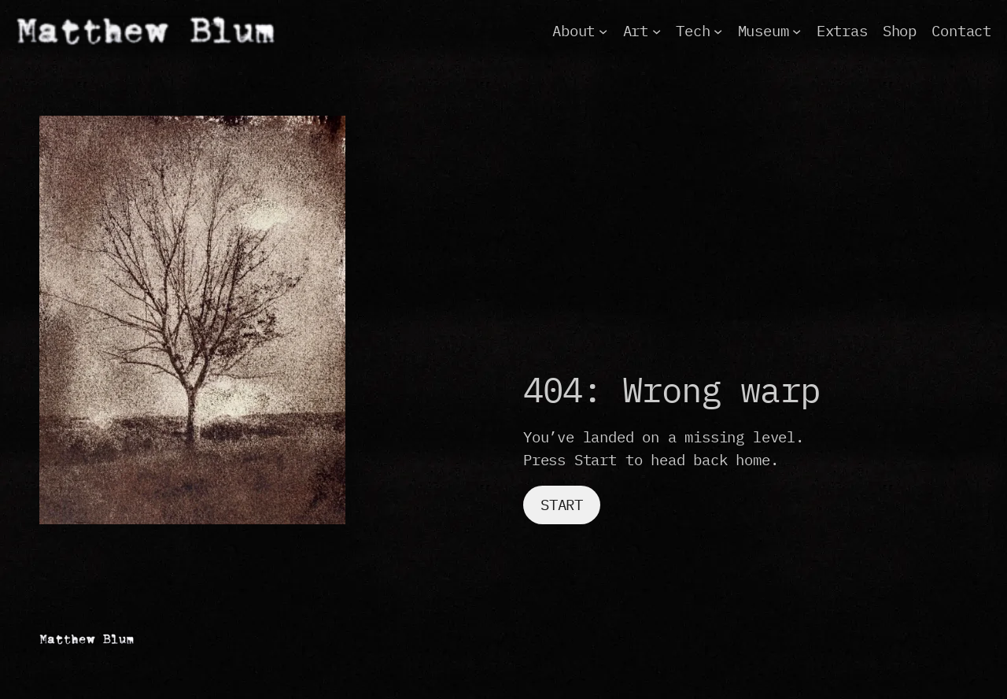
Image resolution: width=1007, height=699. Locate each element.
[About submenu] (603, 30)
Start (561, 504)
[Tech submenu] (718, 30)
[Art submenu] (656, 30)
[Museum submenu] (796, 30)
